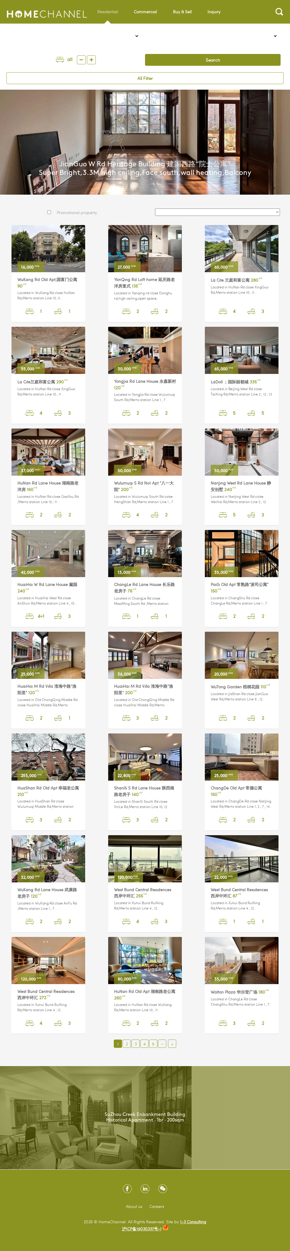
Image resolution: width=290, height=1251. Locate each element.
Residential (107, 16)
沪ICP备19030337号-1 (142, 1229)
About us (134, 1206)
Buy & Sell (182, 11)
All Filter (145, 78)
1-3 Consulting (193, 1221)
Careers (156, 1206)
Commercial (145, 11)
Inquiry (213, 11)
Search (213, 60)
